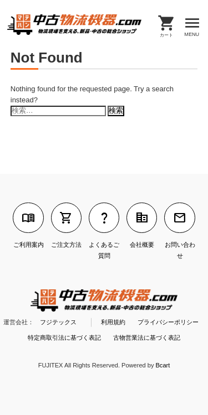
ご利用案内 (28, 225)
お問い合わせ (179, 231)
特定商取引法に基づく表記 (64, 337)
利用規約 (113, 322)
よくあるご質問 (104, 231)
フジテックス (58, 322)
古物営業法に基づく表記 (146, 337)
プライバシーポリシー (168, 322)
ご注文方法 (66, 225)
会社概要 (141, 225)
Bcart (163, 365)
